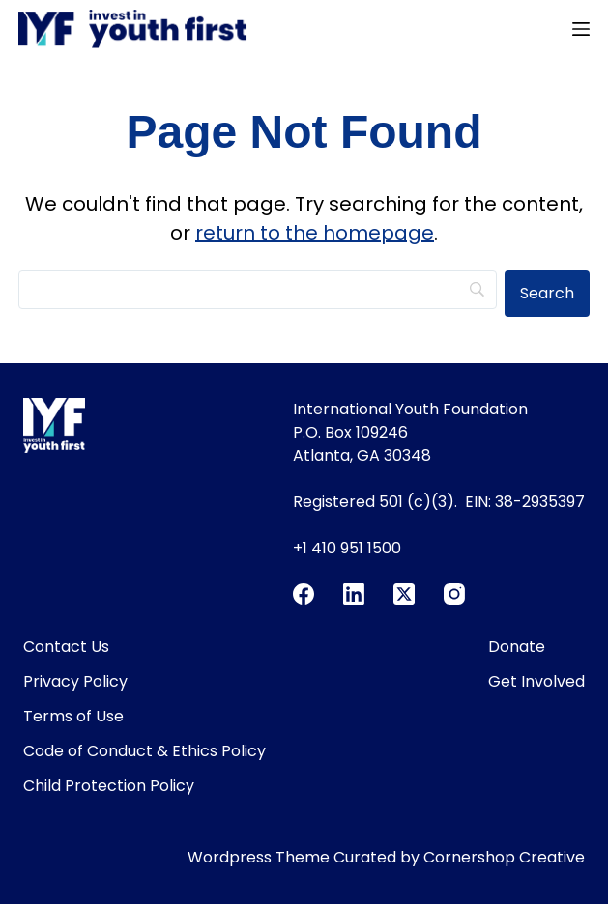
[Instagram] (454, 594)
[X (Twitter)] (404, 594)
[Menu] (581, 29)
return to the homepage (314, 232)
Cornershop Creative (504, 857)
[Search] (257, 289)
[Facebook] (303, 594)
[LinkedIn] (353, 594)
